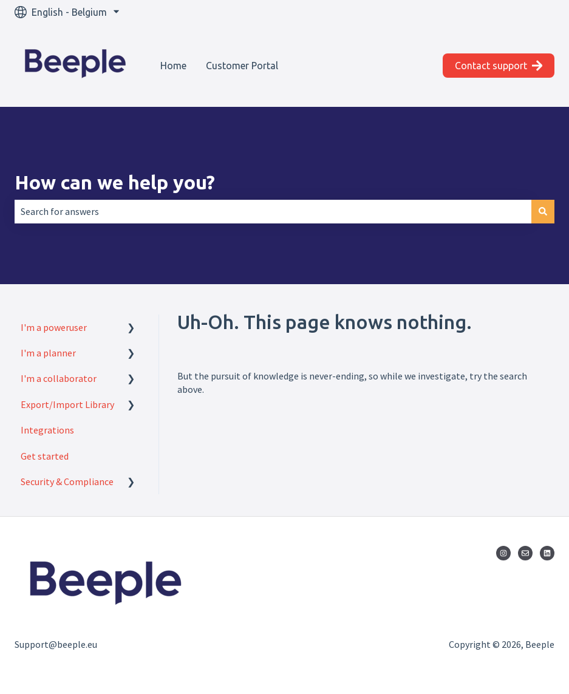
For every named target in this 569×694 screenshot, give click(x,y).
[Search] (542, 211)
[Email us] (525, 553)
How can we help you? (115, 182)
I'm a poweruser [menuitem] (54, 327)
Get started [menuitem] (45, 456)
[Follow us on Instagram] (503, 553)
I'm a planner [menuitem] (48, 353)
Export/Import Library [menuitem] (67, 404)
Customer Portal (242, 65)
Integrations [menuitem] (47, 430)
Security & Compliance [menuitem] (67, 481)
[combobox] (273, 211)
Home (173, 65)
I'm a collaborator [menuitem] (59, 378)
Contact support (499, 66)
